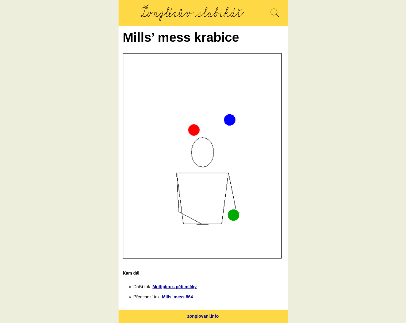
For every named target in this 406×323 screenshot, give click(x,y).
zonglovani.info (203, 316)
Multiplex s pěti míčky (175, 286)
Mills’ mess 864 (177, 297)
